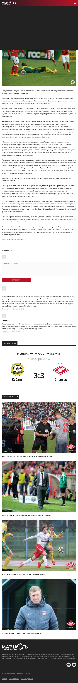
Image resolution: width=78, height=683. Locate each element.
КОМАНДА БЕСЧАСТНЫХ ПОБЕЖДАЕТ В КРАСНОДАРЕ (23, 574)
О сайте (4, 679)
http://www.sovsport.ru (16, 240)
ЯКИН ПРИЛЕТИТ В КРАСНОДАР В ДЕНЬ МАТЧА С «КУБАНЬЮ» (26, 515)
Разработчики (14, 679)
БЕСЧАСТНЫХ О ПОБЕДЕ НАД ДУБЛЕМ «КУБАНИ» (21, 633)
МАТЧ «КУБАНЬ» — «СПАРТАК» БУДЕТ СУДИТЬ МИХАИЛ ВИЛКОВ (28, 456)
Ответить (5, 309)
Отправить (16, 280)
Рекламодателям (27, 679)
